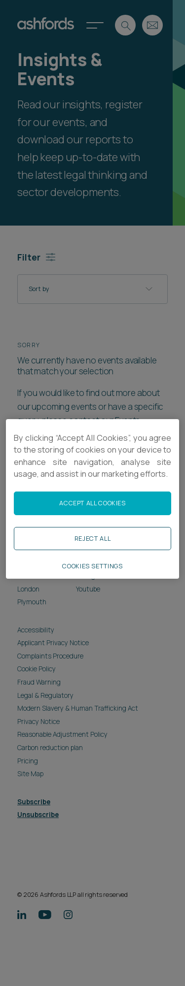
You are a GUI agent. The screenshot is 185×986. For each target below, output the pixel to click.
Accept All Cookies (92, 503)
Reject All (92, 538)
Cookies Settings (92, 566)
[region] (92, 499)
